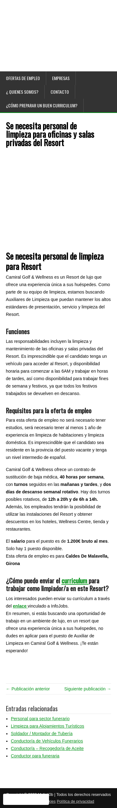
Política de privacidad (75, 801)
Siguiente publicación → (87, 688)
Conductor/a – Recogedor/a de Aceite (47, 748)
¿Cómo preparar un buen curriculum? (41, 105)
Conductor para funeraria (35, 755)
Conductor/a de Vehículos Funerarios (47, 740)
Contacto (60, 91)
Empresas (61, 78)
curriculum (75, 580)
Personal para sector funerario (40, 718)
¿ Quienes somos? (22, 91)
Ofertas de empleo (23, 78)
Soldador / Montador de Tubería (42, 733)
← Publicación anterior (28, 688)
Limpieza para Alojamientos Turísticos (47, 726)
